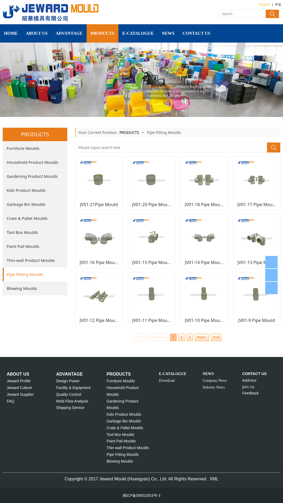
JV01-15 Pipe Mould (151, 262)
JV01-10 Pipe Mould (204, 320)
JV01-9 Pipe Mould (256, 320)
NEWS (168, 33)
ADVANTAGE (69, 33)
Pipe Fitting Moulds (25, 274)
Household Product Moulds (32, 162)
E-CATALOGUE (138, 33)
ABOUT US (37, 33)
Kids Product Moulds (26, 190)
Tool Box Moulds (22, 232)
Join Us (248, 386)
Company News (215, 381)
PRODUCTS (102, 33)
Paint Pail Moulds (23, 246)
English (264, 4)
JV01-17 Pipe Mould (256, 204)
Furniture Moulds (23, 148)
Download (167, 381)
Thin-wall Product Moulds (31, 260)
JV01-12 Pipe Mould (99, 320)
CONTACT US (196, 33)
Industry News (214, 387)
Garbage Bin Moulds (26, 204)
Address (249, 380)
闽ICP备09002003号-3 (142, 495)
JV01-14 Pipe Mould (204, 262)
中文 (278, 4)
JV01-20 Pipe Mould (151, 204)
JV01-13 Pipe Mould (256, 262)
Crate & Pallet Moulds (27, 218)
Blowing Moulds (22, 288)
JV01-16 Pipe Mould (99, 262)
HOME (11, 33)
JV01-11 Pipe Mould (151, 320)
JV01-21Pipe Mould (99, 204)
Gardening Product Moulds (32, 176)
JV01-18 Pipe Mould (204, 204)
